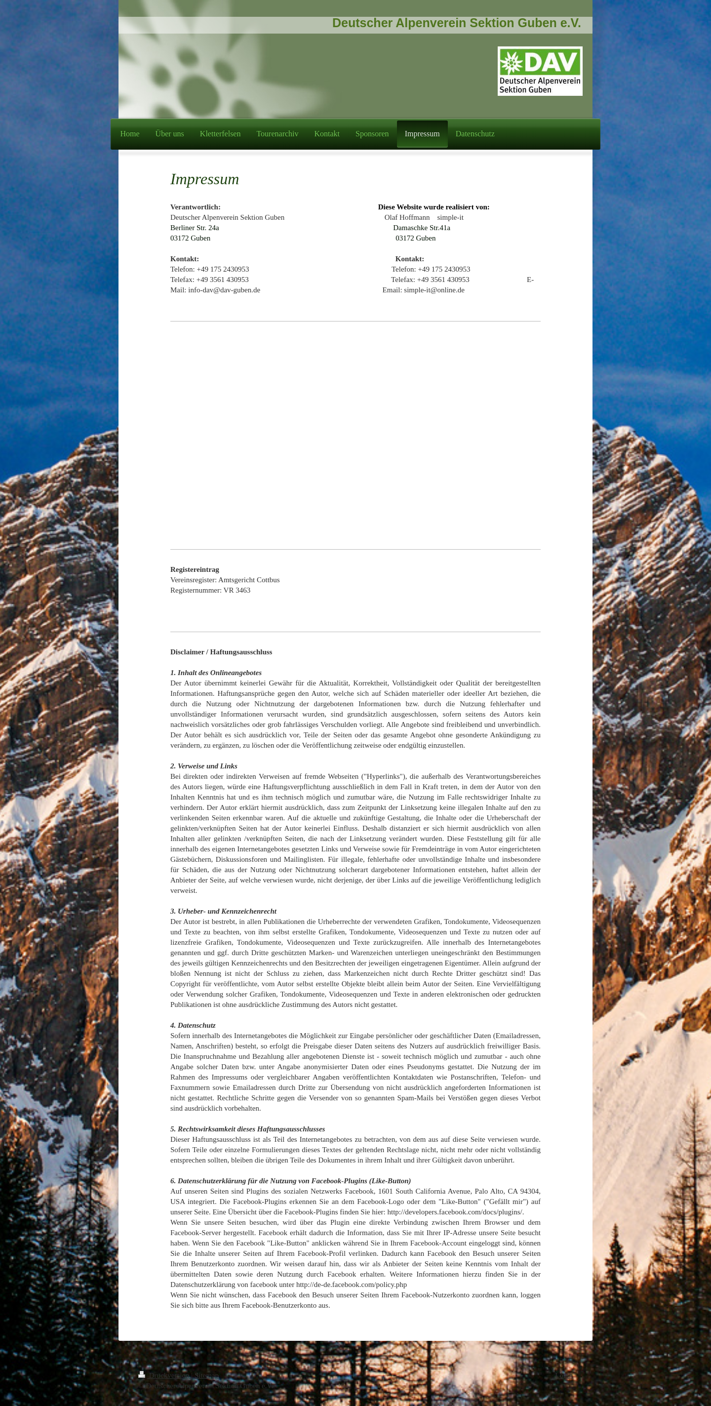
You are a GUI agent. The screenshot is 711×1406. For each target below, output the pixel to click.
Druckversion (164, 1375)
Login (564, 1375)
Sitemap (207, 1375)
